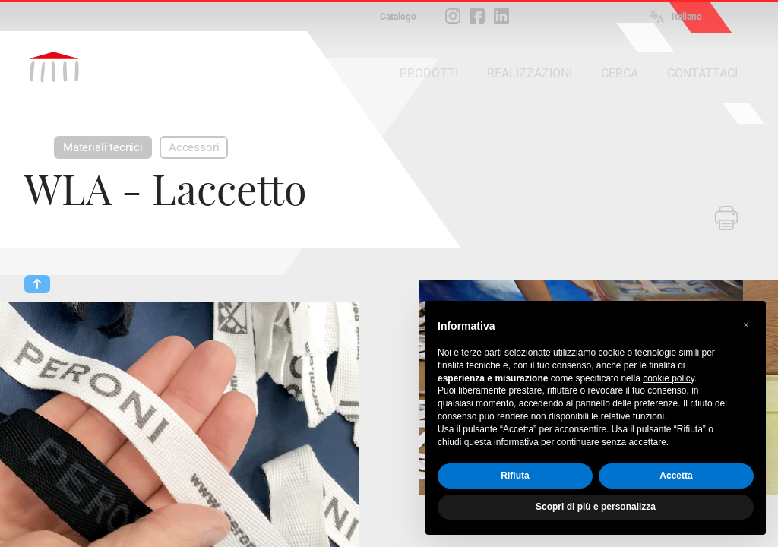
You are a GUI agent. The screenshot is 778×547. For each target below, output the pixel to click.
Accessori (194, 147)
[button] (746, 325)
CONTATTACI (702, 73)
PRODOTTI (429, 73)
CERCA (619, 73)
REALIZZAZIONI (529, 73)
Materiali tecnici (103, 147)
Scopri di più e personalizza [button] (596, 506)
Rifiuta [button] (515, 475)
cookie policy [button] (668, 378)
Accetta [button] (675, 475)
